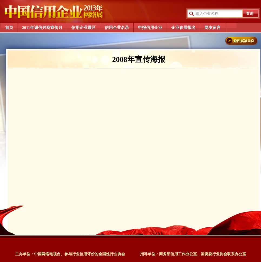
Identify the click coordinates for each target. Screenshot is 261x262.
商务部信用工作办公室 (178, 254)
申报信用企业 (150, 27)
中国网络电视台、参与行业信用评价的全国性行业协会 (79, 254)
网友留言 (212, 27)
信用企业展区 (83, 27)
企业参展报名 (183, 27)
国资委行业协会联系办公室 (223, 254)
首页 (9, 27)
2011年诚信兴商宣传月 (42, 27)
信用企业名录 (117, 27)
